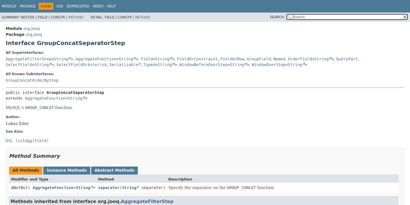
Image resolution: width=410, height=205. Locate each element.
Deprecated (78, 6)
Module (9, 6)
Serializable (123, 64)
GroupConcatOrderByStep (32, 80)
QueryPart (347, 59)
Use (59, 6)
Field (147, 59)
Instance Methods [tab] (67, 170)
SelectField (19, 64)
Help (111, 6)
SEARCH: (277, 17)
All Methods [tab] (26, 170)
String (61, 59)
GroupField (259, 59)
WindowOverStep (269, 64)
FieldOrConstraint (197, 59)
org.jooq (31, 28)
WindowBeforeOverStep (204, 64)
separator (109, 187)
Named (279, 59)
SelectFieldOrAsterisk (81, 64)
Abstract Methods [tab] (114, 170)
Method (75, 17)
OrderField (300, 59)
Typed (149, 64)
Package (28, 6)
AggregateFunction (96, 59)
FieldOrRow (232, 59)
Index (98, 6)
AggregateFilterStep (28, 59)
